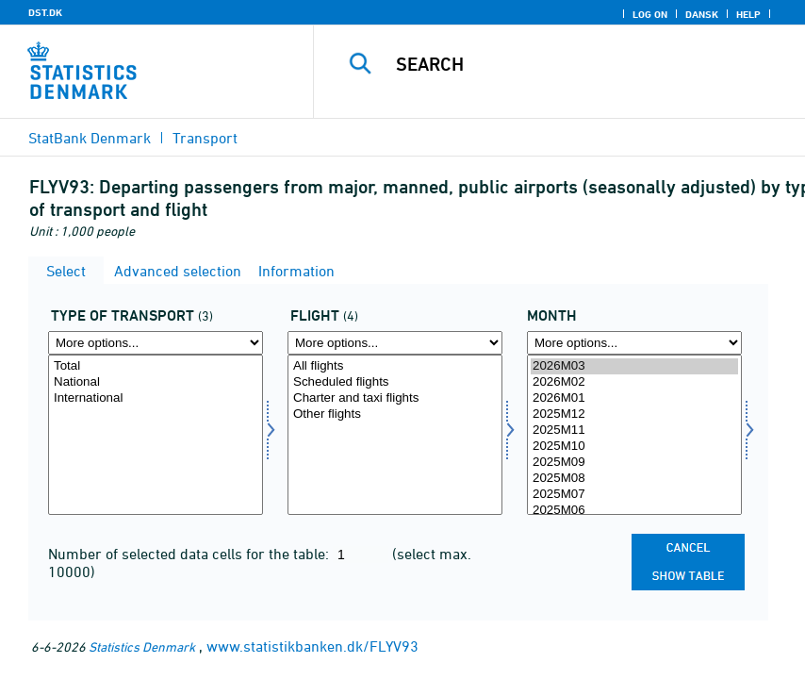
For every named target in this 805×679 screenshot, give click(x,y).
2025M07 (634, 495)
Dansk (701, 14)
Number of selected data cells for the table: (190, 553)
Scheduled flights (395, 382)
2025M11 (634, 430)
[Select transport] (155, 435)
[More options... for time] (634, 343)
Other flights (395, 414)
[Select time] (634, 435)
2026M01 (634, 398)
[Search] (582, 64)
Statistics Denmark (142, 646)
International (155, 398)
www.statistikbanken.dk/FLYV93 (312, 646)
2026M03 (634, 366)
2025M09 (634, 463)
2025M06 (634, 511)
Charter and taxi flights (395, 398)
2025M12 (634, 414)
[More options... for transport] (155, 343)
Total (155, 366)
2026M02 (634, 382)
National (155, 382)
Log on (649, 14)
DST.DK (45, 12)
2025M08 (634, 479)
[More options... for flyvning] (395, 343)
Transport (205, 137)
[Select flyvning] (395, 435)
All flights (395, 366)
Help (748, 14)
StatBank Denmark (89, 137)
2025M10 (634, 447)
